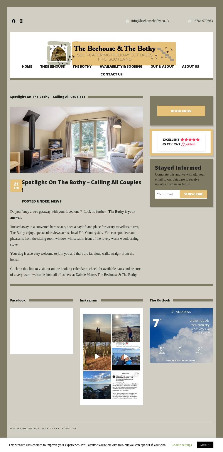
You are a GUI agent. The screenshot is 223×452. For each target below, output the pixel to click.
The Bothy (82, 66)
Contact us (111, 74)
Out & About (162, 66)
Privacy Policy (50, 428)
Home (27, 66)
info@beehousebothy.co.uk (150, 21)
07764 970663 (203, 21)
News (56, 201)
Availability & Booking (121, 66)
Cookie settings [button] (182, 445)
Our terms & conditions (24, 428)
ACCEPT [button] (205, 445)
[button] (181, 142)
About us (190, 66)
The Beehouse (52, 66)
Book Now (181, 111)
